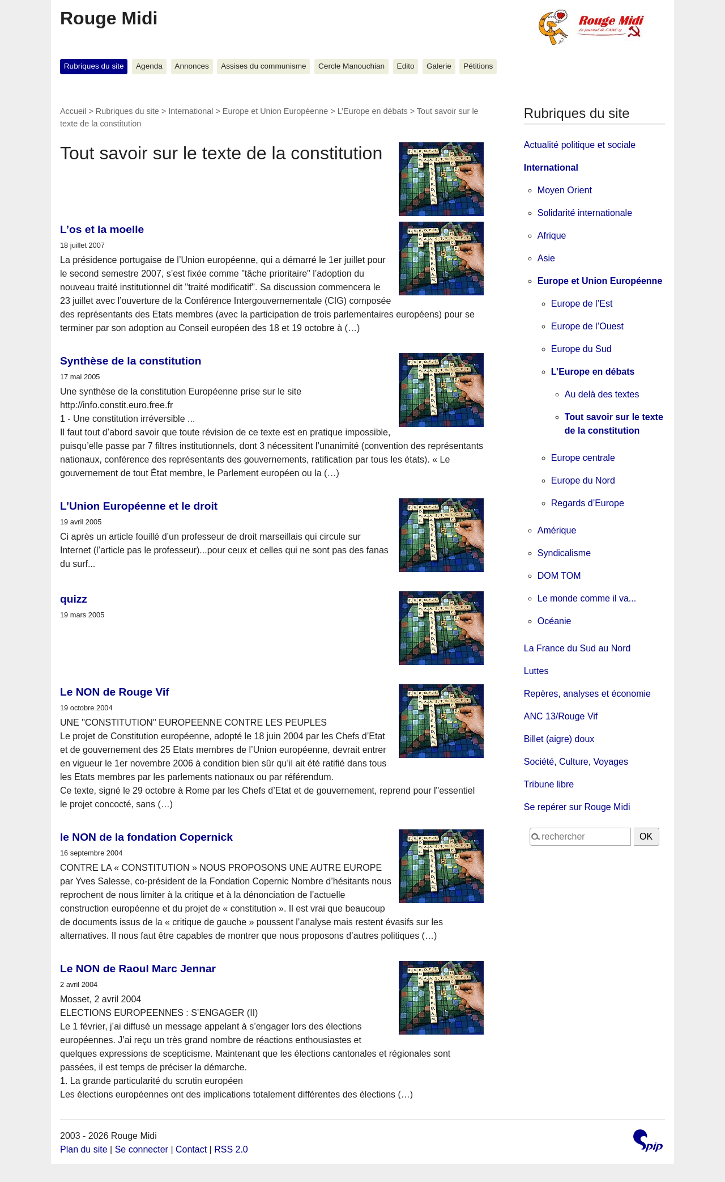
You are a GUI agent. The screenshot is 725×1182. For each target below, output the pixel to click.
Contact (191, 1149)
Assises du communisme (263, 66)
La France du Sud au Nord (577, 648)
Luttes (536, 671)
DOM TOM (559, 576)
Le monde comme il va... (587, 598)
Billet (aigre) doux (559, 739)
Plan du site (84, 1149)
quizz (73, 599)
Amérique (557, 530)
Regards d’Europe (587, 503)
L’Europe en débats (373, 111)
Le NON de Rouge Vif (114, 692)
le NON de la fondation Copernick (146, 837)
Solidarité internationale (585, 213)
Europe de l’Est (582, 303)
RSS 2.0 (231, 1149)
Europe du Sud (581, 349)
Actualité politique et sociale (580, 145)
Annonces (191, 66)
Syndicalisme (564, 553)
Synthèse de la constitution (130, 361)
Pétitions (478, 66)
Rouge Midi (108, 18)
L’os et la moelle (102, 229)
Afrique (552, 235)
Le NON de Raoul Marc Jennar (138, 969)
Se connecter (141, 1149)
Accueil (73, 111)
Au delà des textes (602, 394)
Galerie (439, 66)
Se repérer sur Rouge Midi (577, 807)
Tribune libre (549, 784)
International (190, 111)
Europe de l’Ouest (587, 326)
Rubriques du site (94, 66)
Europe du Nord (583, 480)
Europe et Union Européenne (275, 111)
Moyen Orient (565, 190)
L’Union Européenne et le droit (139, 506)
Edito (406, 66)
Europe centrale (583, 458)
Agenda (149, 66)
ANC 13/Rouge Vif (561, 716)
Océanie (555, 621)
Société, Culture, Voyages (576, 761)
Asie (546, 258)
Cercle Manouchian (351, 66)
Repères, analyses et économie (587, 693)
